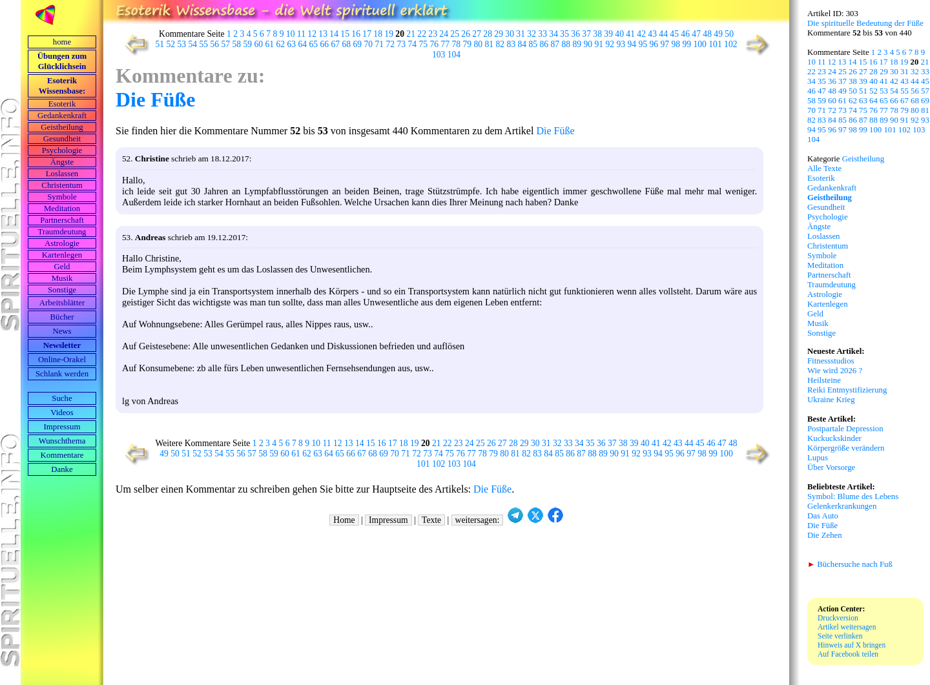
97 (665, 44)
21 (410, 34)
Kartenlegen (62, 255)
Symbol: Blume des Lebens (852, 496)
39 (608, 34)
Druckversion (838, 618)
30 (509, 34)
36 (575, 34)
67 (335, 44)
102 (730, 44)
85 (533, 44)
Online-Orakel (62, 359)
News (61, 331)
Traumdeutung (62, 231)
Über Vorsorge (831, 467)
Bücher (62, 317)
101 (714, 44)
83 (511, 44)
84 (522, 44)
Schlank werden (62, 373)
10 (290, 34)
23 (432, 34)
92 (610, 44)
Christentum (61, 185)
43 (652, 34)
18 (377, 34)
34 (553, 34)
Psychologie (62, 150)
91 (599, 44)
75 (423, 44)
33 (542, 34)
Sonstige (62, 289)
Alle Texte (824, 168)
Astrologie (62, 243)
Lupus (817, 457)
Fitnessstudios (830, 360)
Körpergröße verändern (846, 448)
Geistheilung (62, 127)
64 (302, 44)
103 (438, 54)
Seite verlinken (840, 636)
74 (412, 44)
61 (269, 44)
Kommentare (62, 455)
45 (674, 34)
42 (641, 34)
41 (630, 34)
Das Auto (822, 515)
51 (160, 44)
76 (434, 44)
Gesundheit (62, 138)
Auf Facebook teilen (848, 654)
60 (259, 44)
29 (498, 34)
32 (531, 34)
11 (301, 34)
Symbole (62, 196)
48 (707, 34)
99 (687, 44)
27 (476, 34)
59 (248, 44)
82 (500, 44)
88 (566, 44)
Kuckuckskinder (834, 438)
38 (597, 34)
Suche (62, 398)
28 (487, 34)
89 (577, 44)
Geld (62, 266)
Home (344, 520)
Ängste (62, 162)
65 (313, 44)
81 (489, 44)
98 (676, 44)
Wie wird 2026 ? (834, 370)
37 (586, 34)
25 (454, 34)
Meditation (62, 208)
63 (291, 44)
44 (663, 34)
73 (401, 44)
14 (333, 34)
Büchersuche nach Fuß (850, 564)
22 (421, 34)
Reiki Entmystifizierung (847, 389)
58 (237, 44)
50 (729, 34)
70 (368, 44)
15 (344, 34)
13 (322, 34)
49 (718, 34)
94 (632, 44)
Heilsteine (824, 380)
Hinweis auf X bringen (851, 645)
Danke (61, 469)
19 (388, 34)
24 (443, 34)
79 (467, 44)
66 (324, 44)
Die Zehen (824, 535)
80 (478, 44)
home (62, 41)
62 (280, 44)
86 (544, 44)
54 (193, 44)
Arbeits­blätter (62, 302)
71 (379, 44)
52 (171, 44)
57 (226, 44)
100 (700, 44)
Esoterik (62, 103)
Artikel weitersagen (847, 627)
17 (366, 34)
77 (445, 44)
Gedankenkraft (62, 115)
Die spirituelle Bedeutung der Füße (865, 23)
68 (346, 44)
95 (643, 44)
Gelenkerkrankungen (841, 506)
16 (355, 34)
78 (456, 44)
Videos (62, 412)
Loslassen (62, 173)
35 (564, 34)
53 (182, 44)
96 (654, 44)
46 (685, 34)
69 (357, 44)
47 (696, 34)
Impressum (62, 426)
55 (204, 44)
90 (588, 44)
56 (215, 44)
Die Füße (156, 99)
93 (621, 44)
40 (619, 34)
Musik (62, 278)
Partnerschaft (62, 220)
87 (555, 44)
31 (520, 34)
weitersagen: (477, 520)
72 (390, 44)
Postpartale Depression (845, 428)
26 (465, 34)
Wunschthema (62, 440)
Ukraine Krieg (831, 399)
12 (311, 34)
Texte (431, 520)
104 (454, 54)
